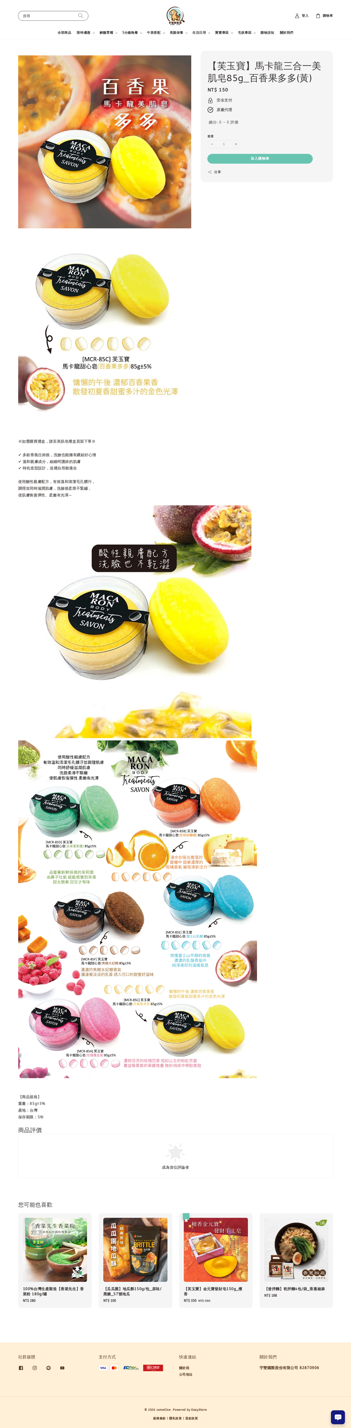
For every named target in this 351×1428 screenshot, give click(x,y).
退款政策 (191, 1418)
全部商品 (64, 33)
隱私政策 (175, 1418)
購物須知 (267, 33)
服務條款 (159, 1418)
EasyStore (199, 1409)
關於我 (184, 1368)
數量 (211, 136)
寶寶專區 (222, 33)
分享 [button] (214, 172)
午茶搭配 (153, 33)
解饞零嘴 (106, 33)
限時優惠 (83, 33)
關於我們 (286, 33)
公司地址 (186, 1375)
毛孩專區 (244, 33)
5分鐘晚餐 (130, 33)
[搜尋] (80, 15)
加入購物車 (260, 158)
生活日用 (199, 33)
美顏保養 (176, 33)
